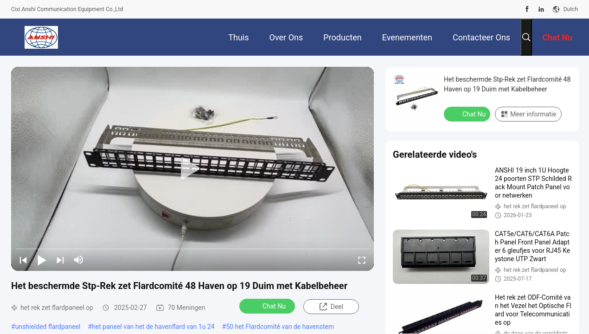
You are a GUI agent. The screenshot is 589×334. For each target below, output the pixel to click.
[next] (60, 260)
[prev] (23, 260)
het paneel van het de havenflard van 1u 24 (153, 326)
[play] (192, 168)
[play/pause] (41, 260)
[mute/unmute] (79, 260)
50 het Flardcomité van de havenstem (280, 326)
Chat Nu (268, 305)
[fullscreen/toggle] (361, 260)
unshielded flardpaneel (48, 326)
